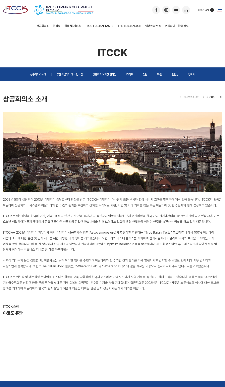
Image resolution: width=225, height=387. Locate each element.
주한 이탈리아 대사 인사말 (69, 74)
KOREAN (203, 10)
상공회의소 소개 (38, 74)
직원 (159, 74)
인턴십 (175, 74)
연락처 (191, 74)
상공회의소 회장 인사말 (104, 74)
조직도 (129, 74)
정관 (145, 74)
